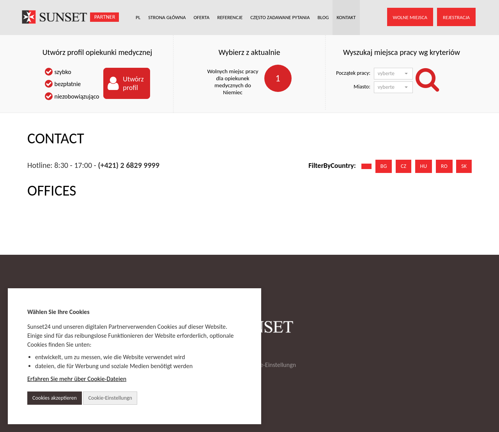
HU (423, 166)
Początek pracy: (353, 73)
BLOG (323, 17)
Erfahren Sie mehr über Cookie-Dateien (76, 379)
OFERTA (202, 17)
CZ (403, 166)
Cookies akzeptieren (54, 398)
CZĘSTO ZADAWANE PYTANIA (280, 17)
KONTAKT (346, 17)
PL (138, 17)
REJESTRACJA (456, 17)
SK (464, 166)
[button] (393, 73)
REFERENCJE (229, 17)
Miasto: (362, 86)
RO (444, 166)
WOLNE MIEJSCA (410, 17)
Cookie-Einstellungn (271, 365)
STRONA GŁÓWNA (167, 17)
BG (383, 166)
